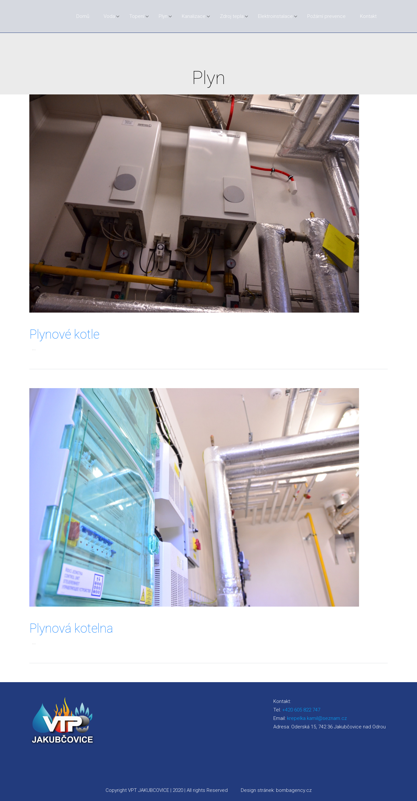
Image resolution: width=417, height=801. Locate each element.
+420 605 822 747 (301, 710)
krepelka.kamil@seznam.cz (317, 718)
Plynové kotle (64, 334)
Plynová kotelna (71, 628)
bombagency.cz (294, 790)
